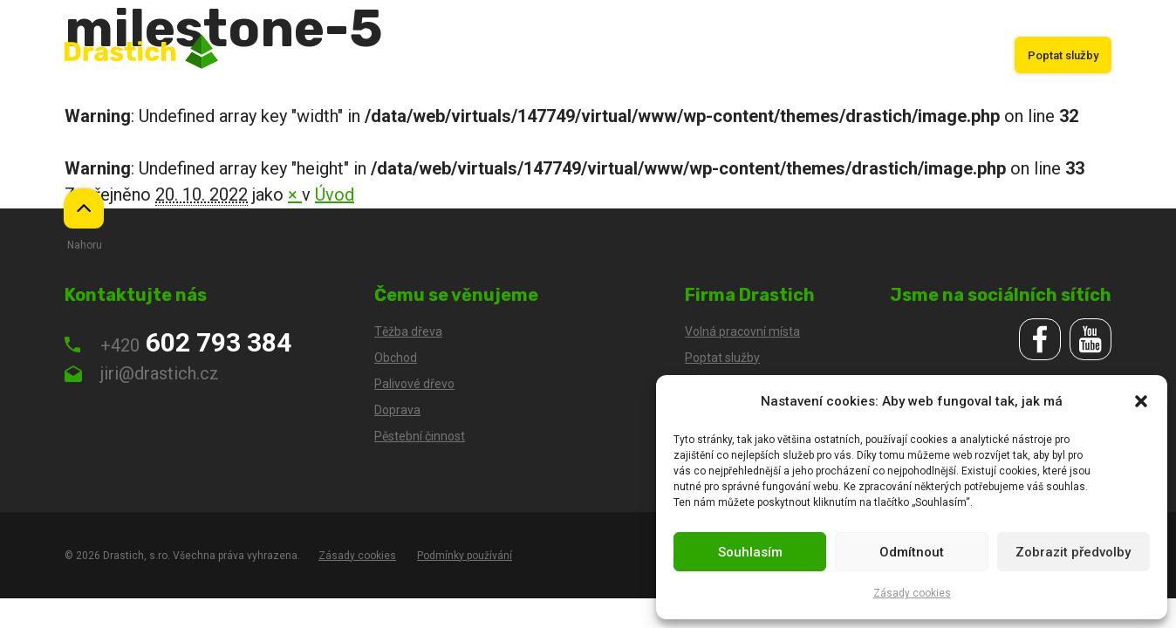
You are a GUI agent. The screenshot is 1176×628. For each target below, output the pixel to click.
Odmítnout (911, 552)
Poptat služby (1063, 55)
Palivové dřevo (886, 55)
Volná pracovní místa (742, 331)
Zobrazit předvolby (1073, 552)
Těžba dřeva (539, 55)
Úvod (467, 55)
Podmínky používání (464, 556)
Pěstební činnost (778, 55)
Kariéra (969, 55)
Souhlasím (750, 552)
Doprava (687, 55)
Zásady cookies (912, 593)
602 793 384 (178, 342)
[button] (1141, 401)
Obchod (618, 55)
